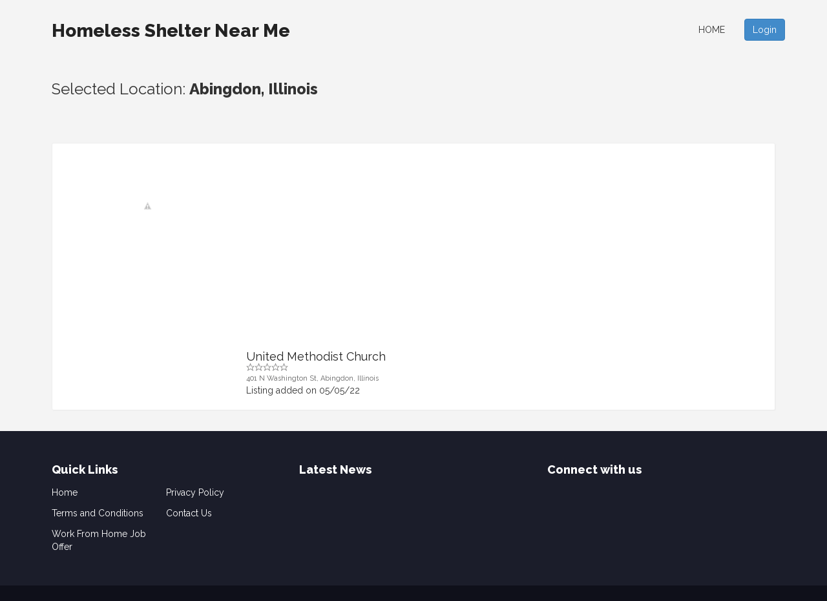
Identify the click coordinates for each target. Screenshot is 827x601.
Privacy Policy (195, 492)
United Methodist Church (316, 356)
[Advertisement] (502, 253)
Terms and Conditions (97, 513)
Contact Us (189, 513)
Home (711, 30)
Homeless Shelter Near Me (171, 30)
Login (765, 30)
